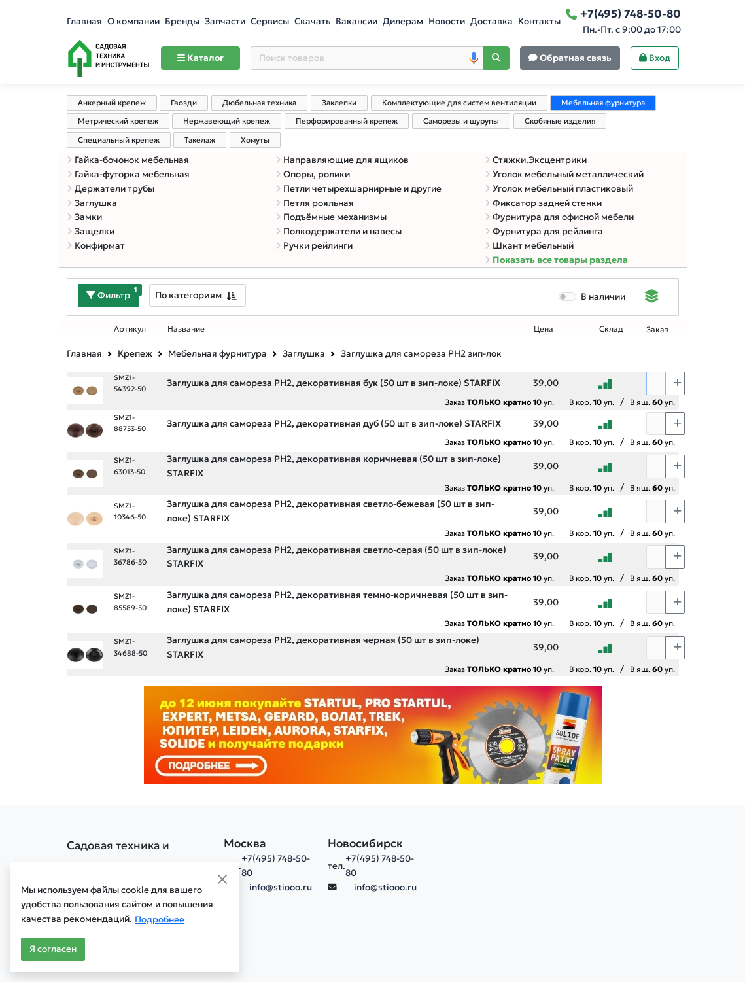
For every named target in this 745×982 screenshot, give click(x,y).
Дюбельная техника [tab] (259, 102)
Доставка (491, 21)
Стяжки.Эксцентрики (536, 160)
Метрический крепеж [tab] (118, 121)
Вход (654, 57)
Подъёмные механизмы (331, 216)
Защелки (90, 231)
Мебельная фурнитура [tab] (603, 102)
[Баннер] (373, 735)
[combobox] (197, 295)
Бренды (182, 21)
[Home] (108, 58)
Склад (611, 329)
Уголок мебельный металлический (564, 174)
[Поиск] (496, 58)
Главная (84, 21)
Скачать (312, 21)
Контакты (539, 21)
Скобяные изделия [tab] (560, 121)
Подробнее (159, 919)
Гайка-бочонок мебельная (128, 160)
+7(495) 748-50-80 (275, 866)
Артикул (130, 329)
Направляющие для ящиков (342, 160)
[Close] (222, 879)
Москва (245, 843)
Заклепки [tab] (339, 102)
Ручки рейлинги (314, 245)
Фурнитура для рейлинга (544, 231)
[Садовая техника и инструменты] (137, 854)
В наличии (603, 296)
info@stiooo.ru (280, 887)
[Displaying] (652, 297)
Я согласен (53, 949)
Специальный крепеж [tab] (119, 140)
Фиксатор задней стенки (543, 203)
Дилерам (403, 21)
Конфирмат (96, 245)
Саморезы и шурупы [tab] (461, 121)
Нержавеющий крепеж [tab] (226, 121)
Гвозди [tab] (184, 102)
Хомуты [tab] (255, 140)
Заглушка (92, 203)
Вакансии (356, 21)
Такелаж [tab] (199, 140)
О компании (133, 21)
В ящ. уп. (652, 402)
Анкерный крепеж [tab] (112, 102)
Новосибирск (365, 843)
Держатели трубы (110, 188)
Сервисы (270, 21)
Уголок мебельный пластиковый (559, 188)
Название (186, 329)
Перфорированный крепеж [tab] (347, 121)
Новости (446, 21)
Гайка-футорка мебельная (128, 174)
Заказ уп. (499, 402)
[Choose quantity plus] (675, 383)
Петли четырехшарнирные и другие (358, 188)
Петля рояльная (314, 203)
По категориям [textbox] (188, 295)
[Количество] (656, 383)
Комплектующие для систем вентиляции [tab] (459, 102)
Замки (84, 216)
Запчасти (225, 21)
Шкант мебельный (529, 245)
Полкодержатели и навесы (338, 231)
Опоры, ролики (312, 174)
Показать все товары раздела (556, 260)
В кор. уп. (591, 402)
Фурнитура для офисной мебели (559, 216)
